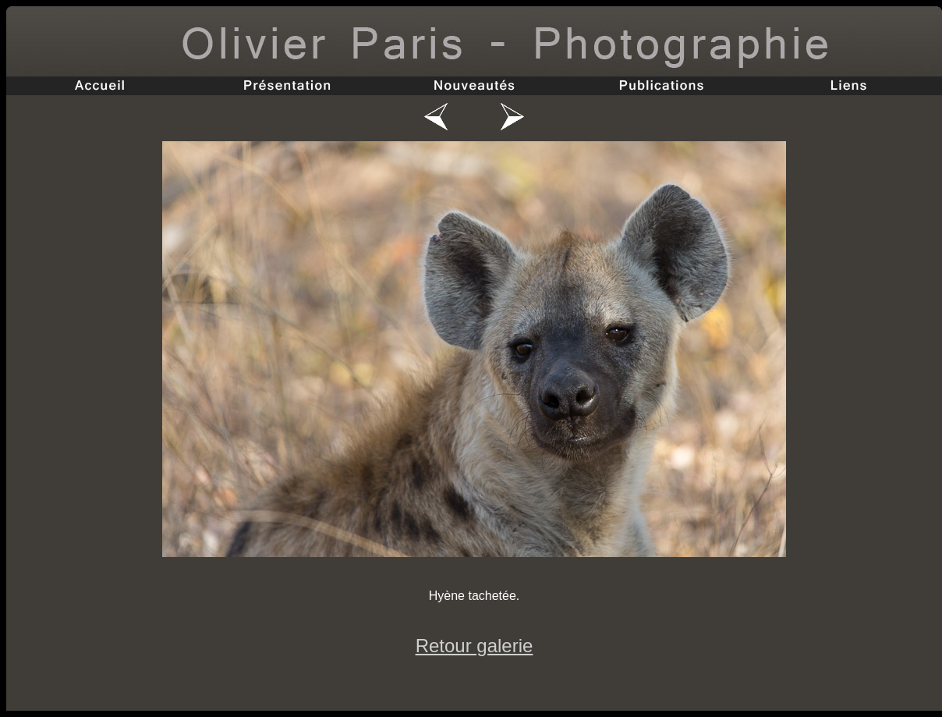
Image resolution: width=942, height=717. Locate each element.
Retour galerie (474, 645)
